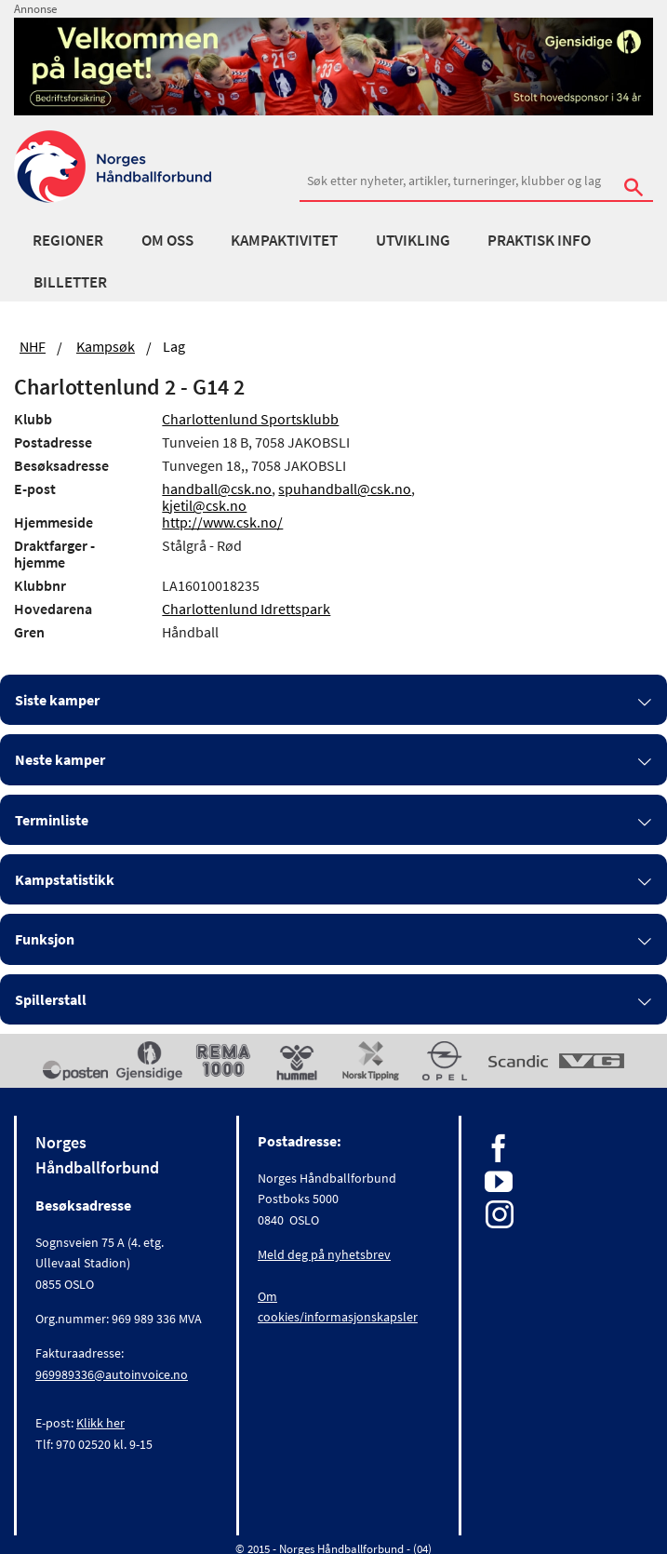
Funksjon (44, 939)
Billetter (70, 282)
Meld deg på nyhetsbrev (324, 1254)
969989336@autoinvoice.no (111, 1374)
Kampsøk (105, 346)
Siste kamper (57, 699)
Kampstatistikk (64, 879)
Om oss (167, 240)
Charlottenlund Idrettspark (246, 608)
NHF (33, 346)
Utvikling (413, 240)
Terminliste (51, 819)
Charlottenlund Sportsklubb (250, 418)
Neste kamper (60, 759)
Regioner (68, 240)
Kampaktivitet (284, 240)
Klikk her (100, 1422)
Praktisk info (539, 240)
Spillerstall (51, 999)
